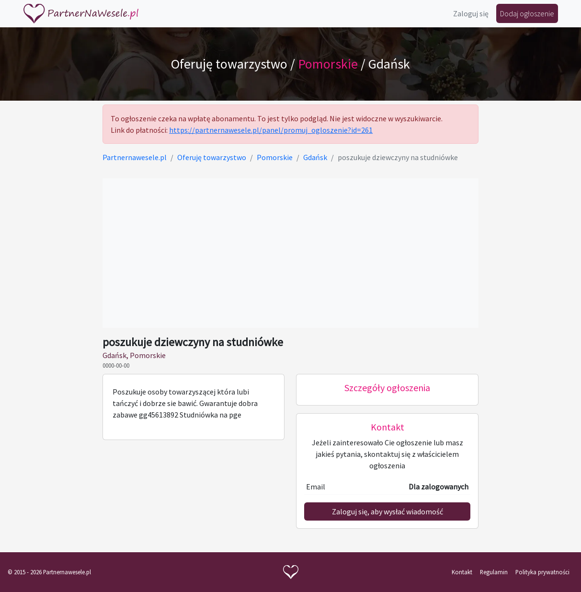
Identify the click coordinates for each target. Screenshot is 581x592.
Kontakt (462, 572)
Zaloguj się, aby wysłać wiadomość (387, 511)
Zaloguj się (471, 13)
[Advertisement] (290, 253)
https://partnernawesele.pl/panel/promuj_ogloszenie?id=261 (271, 130)
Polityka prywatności (542, 572)
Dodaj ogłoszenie (527, 13)
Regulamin (494, 572)
